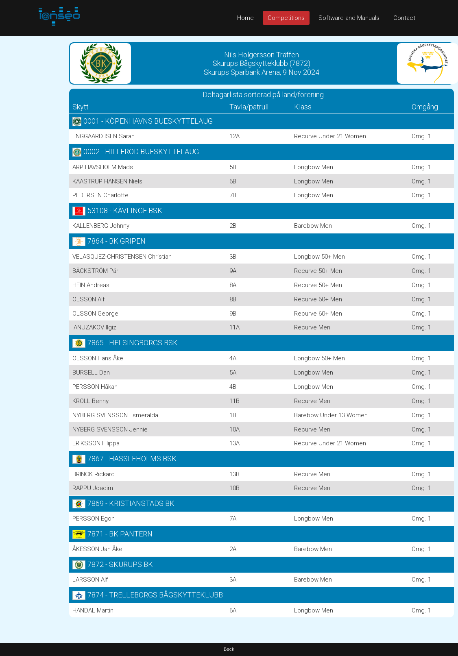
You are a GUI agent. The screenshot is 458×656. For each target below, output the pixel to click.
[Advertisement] (32, 158)
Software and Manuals (348, 18)
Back (229, 649)
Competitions (286, 18)
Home (245, 18)
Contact (404, 18)
